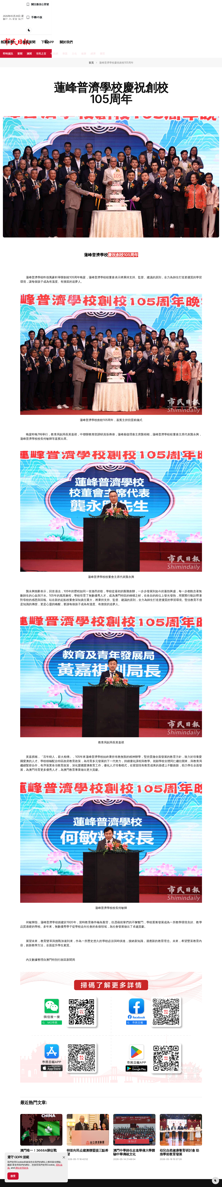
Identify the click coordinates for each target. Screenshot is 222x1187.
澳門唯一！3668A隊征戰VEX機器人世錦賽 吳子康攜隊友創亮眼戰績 (40, 1128)
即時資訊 (8, 27)
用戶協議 (81, 1170)
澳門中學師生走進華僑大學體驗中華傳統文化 (134, 1126)
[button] (64, 1157)
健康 (83, 27)
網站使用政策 (21, 1167)
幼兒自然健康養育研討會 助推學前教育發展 (179, 1126)
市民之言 (41, 27)
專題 (64, 27)
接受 (13, 1175)
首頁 (91, 36)
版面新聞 (114, 16)
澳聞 (29, 27)
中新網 (54, 27)
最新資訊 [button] (72, 16)
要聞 (19, 27)
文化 (74, 27)
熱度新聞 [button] (94, 16)
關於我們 (151, 16)
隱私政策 (70, 1170)
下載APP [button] (132, 16)
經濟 (93, 27)
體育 (102, 27)
